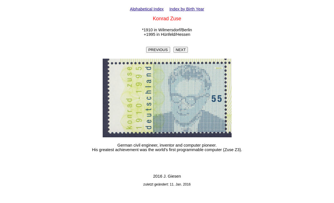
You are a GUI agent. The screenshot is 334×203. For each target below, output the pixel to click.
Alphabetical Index (147, 9)
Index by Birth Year (187, 9)
